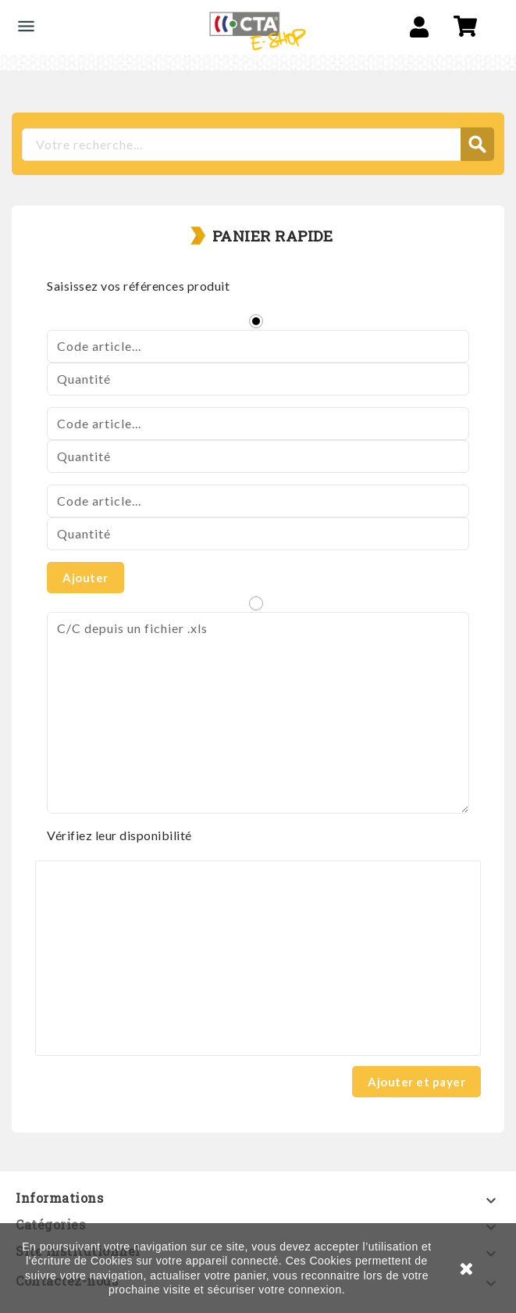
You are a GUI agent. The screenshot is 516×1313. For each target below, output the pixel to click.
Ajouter (85, 578)
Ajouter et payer (416, 1082)
